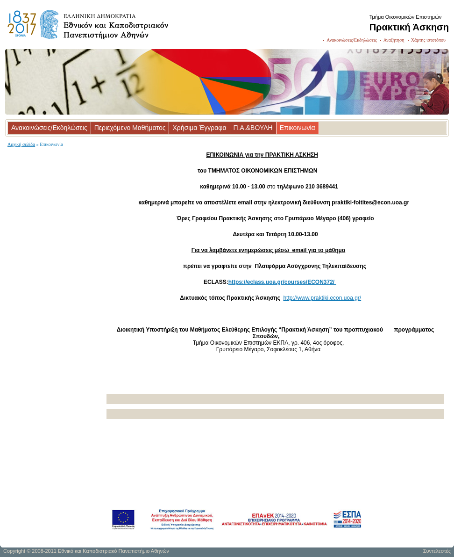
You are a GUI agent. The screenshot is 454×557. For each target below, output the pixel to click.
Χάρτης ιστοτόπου (428, 40)
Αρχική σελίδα (21, 144)
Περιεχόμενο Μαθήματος (130, 127)
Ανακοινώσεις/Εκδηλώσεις (351, 40)
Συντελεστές (437, 551)
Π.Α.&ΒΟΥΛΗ (253, 127)
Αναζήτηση (393, 40)
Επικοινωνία (297, 127)
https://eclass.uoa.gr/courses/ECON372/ (282, 282)
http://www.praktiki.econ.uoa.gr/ (322, 298)
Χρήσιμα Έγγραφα (199, 127)
